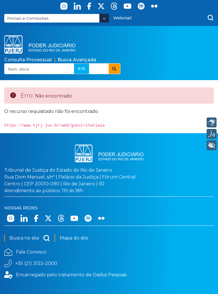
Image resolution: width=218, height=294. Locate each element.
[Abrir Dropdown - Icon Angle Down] (104, 18)
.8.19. (81, 68)
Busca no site (29, 238)
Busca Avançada (76, 59)
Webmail (122, 18)
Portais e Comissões (28, 18)
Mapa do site (74, 238)
